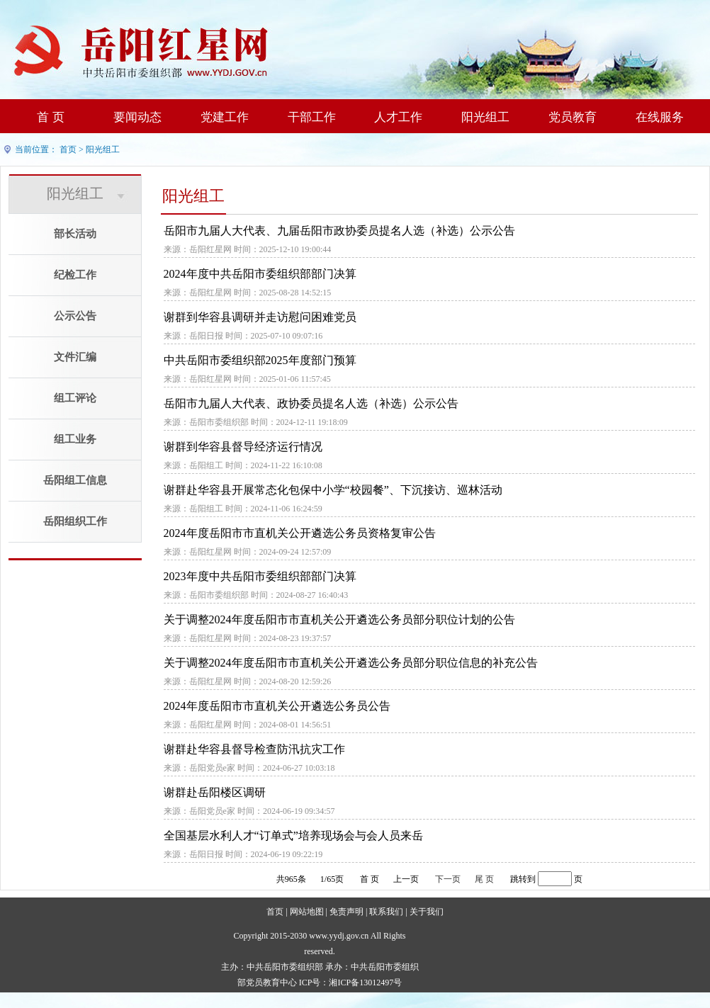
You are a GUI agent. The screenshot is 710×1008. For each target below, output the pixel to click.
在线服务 (660, 117)
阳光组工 (485, 117)
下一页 (448, 879)
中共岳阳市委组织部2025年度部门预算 (260, 360)
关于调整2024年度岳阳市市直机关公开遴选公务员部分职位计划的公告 (339, 619)
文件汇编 (75, 357)
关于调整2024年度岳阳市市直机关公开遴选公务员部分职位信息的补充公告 (351, 663)
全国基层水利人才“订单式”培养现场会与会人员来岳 (293, 835)
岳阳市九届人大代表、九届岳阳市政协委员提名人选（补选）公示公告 (339, 231)
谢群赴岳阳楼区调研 (215, 792)
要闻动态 (137, 117)
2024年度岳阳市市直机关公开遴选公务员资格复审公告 (300, 533)
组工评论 (75, 398)
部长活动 (75, 233)
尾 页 (484, 879)
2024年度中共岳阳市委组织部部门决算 (260, 274)
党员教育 (572, 117)
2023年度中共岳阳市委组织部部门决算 (260, 576)
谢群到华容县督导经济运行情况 (243, 447)
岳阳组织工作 (75, 521)
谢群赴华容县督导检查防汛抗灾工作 (254, 749)
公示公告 (75, 316)
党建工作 (225, 117)
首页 (68, 149)
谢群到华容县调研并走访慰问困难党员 (260, 317)
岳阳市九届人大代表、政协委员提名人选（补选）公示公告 (311, 403)
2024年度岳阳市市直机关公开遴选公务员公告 (277, 706)
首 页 (50, 117)
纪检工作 (75, 275)
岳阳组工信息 (75, 480)
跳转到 (523, 879)
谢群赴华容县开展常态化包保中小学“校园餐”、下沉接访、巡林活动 (333, 490)
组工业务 (75, 439)
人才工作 (398, 117)
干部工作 (312, 117)
